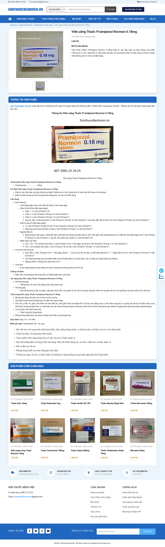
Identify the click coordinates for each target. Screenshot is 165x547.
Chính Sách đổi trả (130, 492)
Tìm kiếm (110, 9)
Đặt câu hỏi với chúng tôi (147, 2)
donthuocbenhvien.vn (23, 497)
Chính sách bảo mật (130, 507)
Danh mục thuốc (25, 19)
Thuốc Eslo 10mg (19, 403)
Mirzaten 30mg (137, 450)
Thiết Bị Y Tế (94, 19)
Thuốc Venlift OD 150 (80, 403)
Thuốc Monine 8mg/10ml (112, 403)
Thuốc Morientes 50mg (141, 403)
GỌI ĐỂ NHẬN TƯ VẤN (133, 9)
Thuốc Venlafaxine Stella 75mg (112, 452)
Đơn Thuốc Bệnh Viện (19, 106)
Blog (152, 19)
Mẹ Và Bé (76, 19)
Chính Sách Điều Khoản (132, 497)
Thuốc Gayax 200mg (80, 450)
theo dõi (147, 531)
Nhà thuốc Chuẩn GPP (131, 512)
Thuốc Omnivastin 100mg (52, 450)
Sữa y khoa (112, 19)
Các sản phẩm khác (134, 19)
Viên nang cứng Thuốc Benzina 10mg (21, 452)
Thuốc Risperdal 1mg (50, 403)
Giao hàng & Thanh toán (132, 502)
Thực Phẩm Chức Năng (53, 19)
